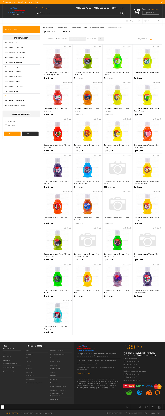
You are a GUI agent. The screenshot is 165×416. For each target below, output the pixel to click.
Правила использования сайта (87, 364)
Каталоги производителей (34, 383)
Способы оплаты (55, 361)
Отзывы (29, 368)
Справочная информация (58, 386)
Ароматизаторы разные (12, 81)
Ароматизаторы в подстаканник (15, 52)
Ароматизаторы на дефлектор (14, 57)
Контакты (29, 354)
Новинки (5, 353)
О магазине (30, 376)
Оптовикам (53, 379)
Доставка (29, 361)
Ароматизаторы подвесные (14, 76)
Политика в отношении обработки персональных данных (96, 360)
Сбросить (30, 134)
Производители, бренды (57, 354)
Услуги (52, 372)
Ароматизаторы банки (12, 43)
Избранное (133, 413)
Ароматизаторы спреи (12, 91)
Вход (37, 8)
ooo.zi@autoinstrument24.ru (144, 355)
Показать (12, 134)
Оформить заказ (150, 13)
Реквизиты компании (57, 351)
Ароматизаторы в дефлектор (14, 47)
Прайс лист (53, 365)
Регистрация (46, 8)
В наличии (50, 39)
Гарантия (29, 372)
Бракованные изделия (10, 371)
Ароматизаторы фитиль (12, 96)
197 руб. (109, 187)
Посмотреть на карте (84, 373)
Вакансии (53, 376)
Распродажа (6, 360)
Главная (28, 351)
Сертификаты (30, 379)
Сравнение (114, 413)
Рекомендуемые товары (10, 363)
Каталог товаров (21, 29)
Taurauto (12, 125)
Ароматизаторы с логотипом (14, 86)
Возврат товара (55, 368)
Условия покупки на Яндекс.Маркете (56, 395)
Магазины (29, 358)
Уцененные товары (8, 367)
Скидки (28, 365)
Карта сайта (54, 399)
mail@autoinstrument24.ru (144, 353)
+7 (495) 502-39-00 (101, 8)
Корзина (152, 413)
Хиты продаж (7, 356)
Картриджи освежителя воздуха (15, 105)
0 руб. (48, 78)
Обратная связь (119, 8)
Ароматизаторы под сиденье (14, 72)
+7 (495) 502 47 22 (27, 413)
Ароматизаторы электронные (14, 101)
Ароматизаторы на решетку (14, 67)
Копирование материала (58, 390)
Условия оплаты (55, 358)
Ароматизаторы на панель (13, 62)
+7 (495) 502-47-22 (83, 8)
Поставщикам (54, 383)
